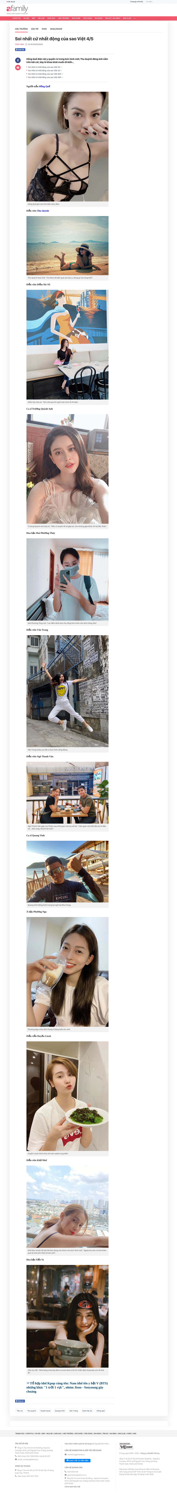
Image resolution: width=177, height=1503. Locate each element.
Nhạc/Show (56, 29)
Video (129, 1434)
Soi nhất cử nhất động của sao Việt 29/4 (45, 77)
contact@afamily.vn (30, 1459)
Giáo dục (51, 18)
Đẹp (33, 18)
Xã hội (26, 18)
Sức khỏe (76, 18)
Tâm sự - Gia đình (112, 18)
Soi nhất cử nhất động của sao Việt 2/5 (45, 67)
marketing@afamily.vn (76, 1455)
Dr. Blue (11, 2)
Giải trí (34, 29)
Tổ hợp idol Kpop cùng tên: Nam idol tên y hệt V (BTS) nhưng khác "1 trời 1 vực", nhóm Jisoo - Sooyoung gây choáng (67, 1387)
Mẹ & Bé (41, 18)
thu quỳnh (31, 1411)
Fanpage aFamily (135, 2)
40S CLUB (127, 18)
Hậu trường (63, 18)
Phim (44, 29)
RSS (134, 1434)
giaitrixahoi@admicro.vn (76, 1475)
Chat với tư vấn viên (77, 1460)
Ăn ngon (98, 18)
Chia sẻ (20, 50)
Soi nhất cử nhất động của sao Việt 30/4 (45, 74)
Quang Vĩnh (60, 1411)
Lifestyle (16, 18)
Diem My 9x (87, 1411)
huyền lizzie (45, 1411)
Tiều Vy (20, 1411)
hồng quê (100, 1411)
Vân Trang (73, 1411)
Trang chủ (19, 1434)
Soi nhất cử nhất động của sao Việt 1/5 (45, 70)
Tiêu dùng (87, 18)
